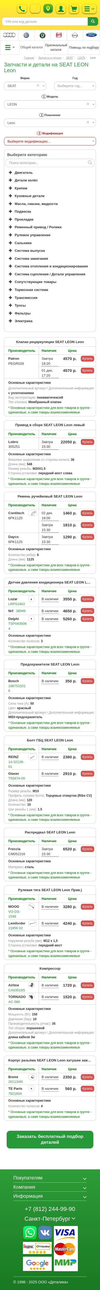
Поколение (49, 115)
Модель (50, 96)
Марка (25, 78)
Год (75, 78)
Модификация (50, 133)
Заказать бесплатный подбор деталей (50, 1139)
